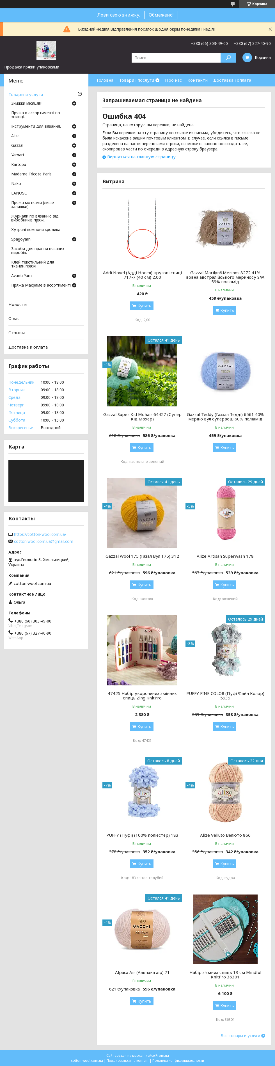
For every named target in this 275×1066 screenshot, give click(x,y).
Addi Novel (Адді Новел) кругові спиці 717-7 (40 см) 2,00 (142, 274)
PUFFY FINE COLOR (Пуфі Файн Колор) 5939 (225, 695)
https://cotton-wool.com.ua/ (40, 534)
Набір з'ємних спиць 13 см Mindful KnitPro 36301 (225, 974)
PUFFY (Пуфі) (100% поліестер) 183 (142, 835)
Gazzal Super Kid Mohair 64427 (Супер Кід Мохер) (142, 416)
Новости (17, 304)
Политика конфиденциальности (178, 1060)
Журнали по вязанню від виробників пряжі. (35, 218)
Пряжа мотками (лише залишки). (32, 205)
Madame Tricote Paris (31, 174)
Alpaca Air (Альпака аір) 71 (142, 972)
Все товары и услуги (240, 1035)
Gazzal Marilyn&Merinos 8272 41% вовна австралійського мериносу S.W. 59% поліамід (225, 277)
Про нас (173, 80)
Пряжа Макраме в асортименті (41, 285)
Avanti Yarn (21, 276)
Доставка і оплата (232, 80)
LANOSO (19, 193)
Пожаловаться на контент (128, 1060)
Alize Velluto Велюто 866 (225, 835)
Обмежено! (161, 15)
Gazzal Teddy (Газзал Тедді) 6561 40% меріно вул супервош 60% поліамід (225, 416)
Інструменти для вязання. (36, 126)
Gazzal (17, 145)
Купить (144, 305)
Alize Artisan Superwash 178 (225, 556)
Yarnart (17, 155)
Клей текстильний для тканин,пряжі (32, 264)
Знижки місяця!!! (26, 103)
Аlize (15, 136)
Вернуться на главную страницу (141, 156)
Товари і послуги (136, 80)
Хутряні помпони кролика (35, 230)
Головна (105, 80)
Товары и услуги (25, 94)
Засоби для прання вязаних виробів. (37, 251)
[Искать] (228, 58)
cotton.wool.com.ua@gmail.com (43, 541)
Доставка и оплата (28, 346)
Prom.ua (162, 1055)
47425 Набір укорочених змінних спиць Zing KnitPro (142, 695)
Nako (16, 184)
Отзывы (16, 332)
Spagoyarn (21, 239)
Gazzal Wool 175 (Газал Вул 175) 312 (142, 556)
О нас (14, 318)
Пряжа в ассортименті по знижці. (35, 115)
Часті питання (111, 92)
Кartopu (18, 165)
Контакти (197, 80)
